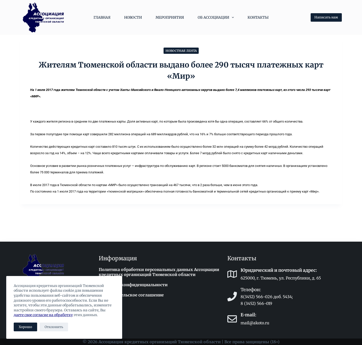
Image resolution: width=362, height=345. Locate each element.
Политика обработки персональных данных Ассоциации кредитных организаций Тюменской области (159, 272)
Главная (101, 17)
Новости (133, 17)
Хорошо (25, 327)
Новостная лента (181, 51)
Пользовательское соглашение (131, 294)
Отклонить (54, 327)
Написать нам (326, 17)
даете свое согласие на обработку (43, 315)
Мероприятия (170, 17)
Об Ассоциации (217, 17)
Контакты (258, 17)
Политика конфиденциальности (133, 284)
